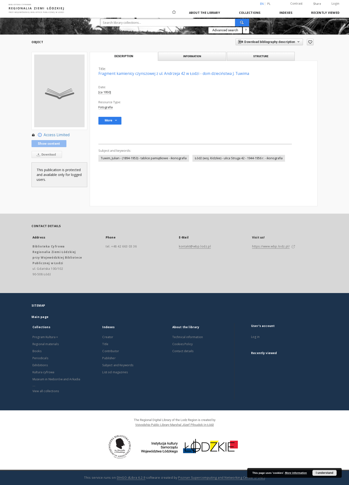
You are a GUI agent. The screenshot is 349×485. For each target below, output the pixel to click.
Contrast (296, 3)
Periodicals (40, 358)
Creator (107, 337)
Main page (40, 317)
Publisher (108, 358)
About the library (204, 13)
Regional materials (45, 344)
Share (317, 4)
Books (36, 351)
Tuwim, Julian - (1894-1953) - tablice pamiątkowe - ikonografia (144, 158)
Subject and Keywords (117, 365)
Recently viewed (325, 13)
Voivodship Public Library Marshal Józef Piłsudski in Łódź (174, 425)
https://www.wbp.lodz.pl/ (271, 246)
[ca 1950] (104, 92)
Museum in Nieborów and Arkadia (56, 379)
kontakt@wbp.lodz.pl (195, 246)
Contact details (182, 351)
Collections (250, 13)
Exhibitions (40, 365)
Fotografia (105, 107)
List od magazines (115, 372)
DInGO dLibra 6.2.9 (131, 478)
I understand (324, 473)
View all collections (45, 391)
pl (269, 3)
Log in (255, 337)
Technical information (187, 337)
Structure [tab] (260, 56)
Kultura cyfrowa (43, 372)
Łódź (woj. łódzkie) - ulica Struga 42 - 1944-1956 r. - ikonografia (239, 158)
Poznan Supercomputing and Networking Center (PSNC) (221, 478)
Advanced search (225, 30)
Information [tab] (192, 56)
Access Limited (51, 135)
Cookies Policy (182, 344)
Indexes (286, 13)
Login (335, 3)
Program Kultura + (45, 337)
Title (105, 344)
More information (296, 472)
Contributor (110, 351)
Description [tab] (123, 56)
